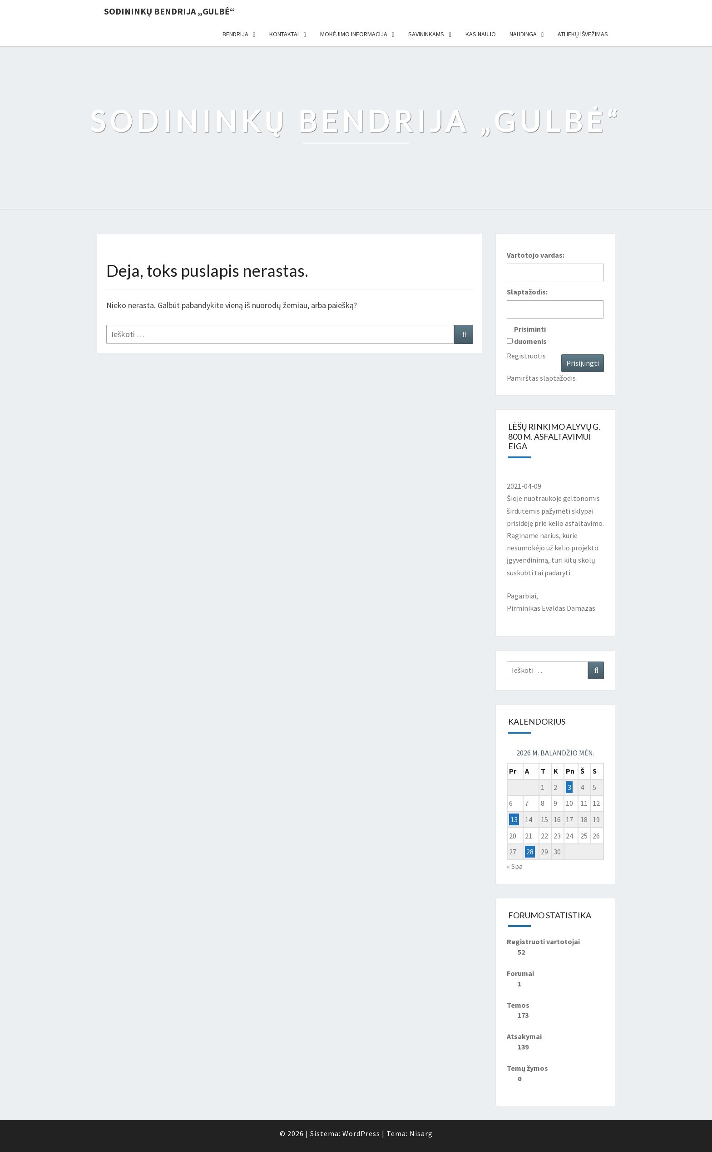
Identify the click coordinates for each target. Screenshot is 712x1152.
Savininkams (426, 34)
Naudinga (523, 34)
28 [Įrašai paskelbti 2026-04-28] (530, 851)
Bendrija (235, 34)
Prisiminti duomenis (530, 335)
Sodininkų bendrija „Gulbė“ (169, 11)
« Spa (515, 866)
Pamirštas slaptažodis (541, 377)
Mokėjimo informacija (353, 34)
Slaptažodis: (527, 291)
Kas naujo (480, 34)
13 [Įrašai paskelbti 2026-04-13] (514, 819)
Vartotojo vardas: (535, 255)
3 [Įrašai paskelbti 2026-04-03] (569, 787)
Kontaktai (284, 34)
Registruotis (526, 355)
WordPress (361, 1133)
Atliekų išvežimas (583, 34)
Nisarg (421, 1133)
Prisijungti (582, 363)
